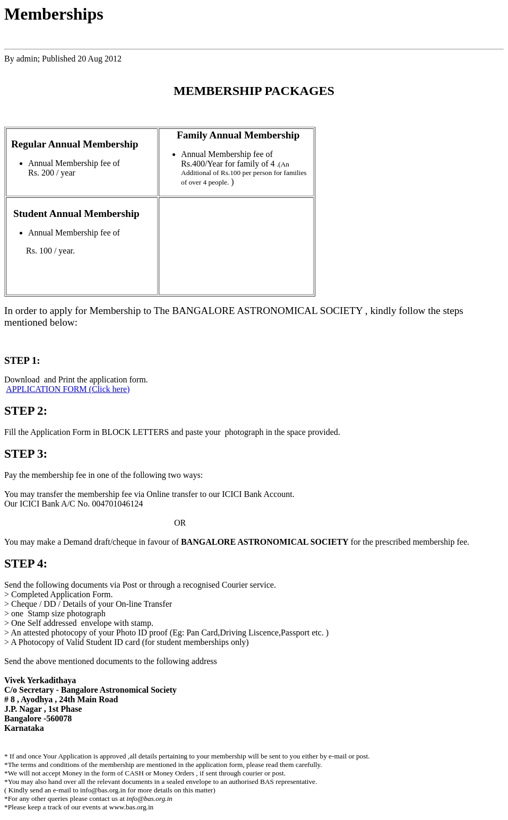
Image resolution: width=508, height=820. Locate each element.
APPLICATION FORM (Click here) (68, 389)
